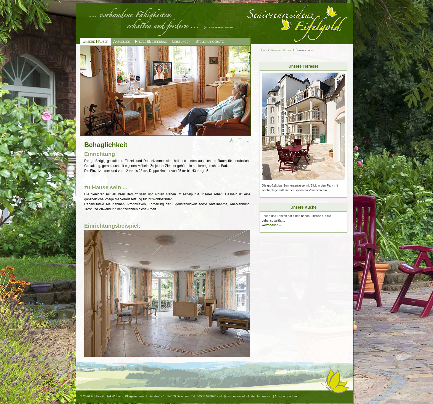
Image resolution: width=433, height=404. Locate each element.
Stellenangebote (210, 41)
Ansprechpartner (286, 396)
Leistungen (181, 41)
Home (263, 50)
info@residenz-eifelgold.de (237, 396)
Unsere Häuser (281, 50)
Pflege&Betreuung (151, 41)
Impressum (264, 396)
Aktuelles (121, 41)
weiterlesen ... (272, 225)
